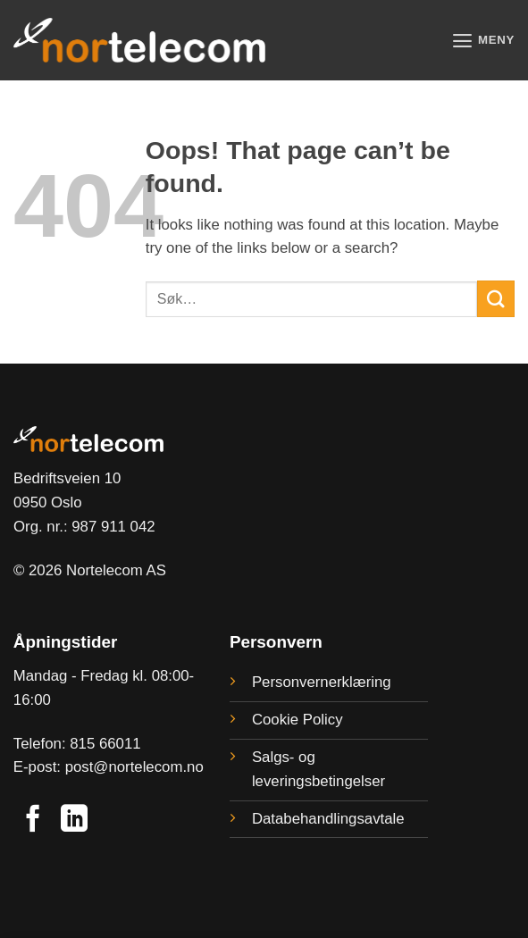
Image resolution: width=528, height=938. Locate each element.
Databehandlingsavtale (328, 818)
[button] (482, 40)
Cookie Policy (297, 719)
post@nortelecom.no (134, 766)
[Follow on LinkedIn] (74, 820)
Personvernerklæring (321, 682)
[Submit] (496, 299)
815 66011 (105, 743)
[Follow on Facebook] (33, 820)
